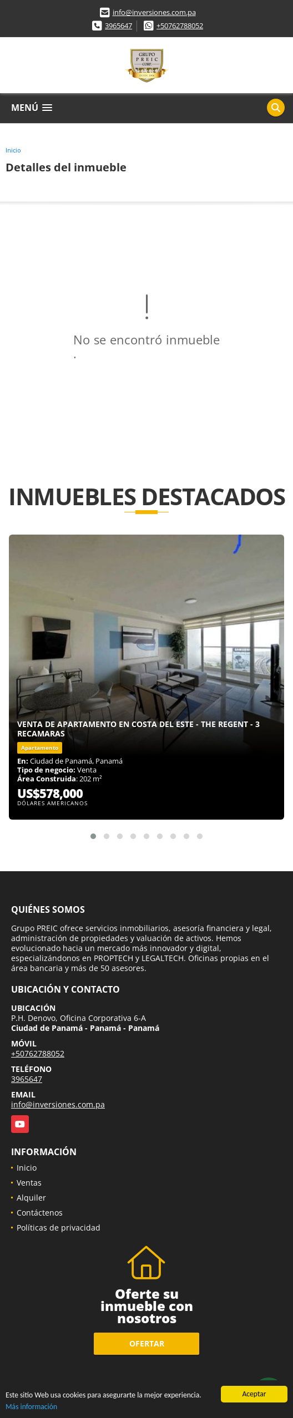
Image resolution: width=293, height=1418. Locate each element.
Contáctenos (40, 1212)
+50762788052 (179, 26)
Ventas (29, 1182)
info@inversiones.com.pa (154, 12)
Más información (31, 1406)
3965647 (118, 26)
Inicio (13, 150)
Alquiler (31, 1197)
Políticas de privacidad (58, 1227)
